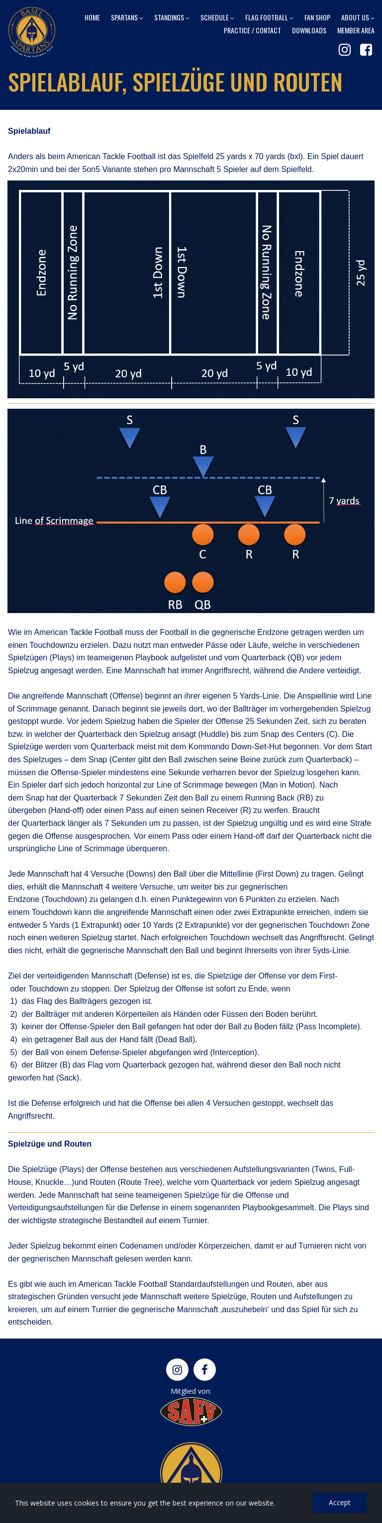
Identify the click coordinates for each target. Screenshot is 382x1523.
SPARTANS (127, 17)
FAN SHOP (317, 17)
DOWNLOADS (309, 30)
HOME (92, 17)
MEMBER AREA (356, 30)
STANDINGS (172, 17)
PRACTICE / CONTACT (252, 30)
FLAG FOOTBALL (269, 17)
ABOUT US (358, 17)
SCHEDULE (217, 17)
